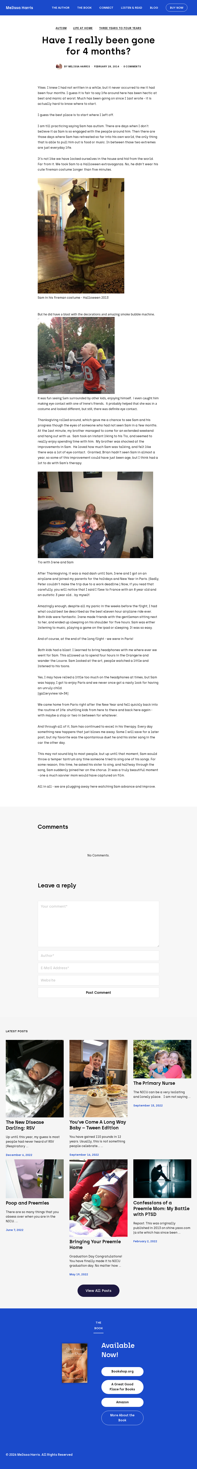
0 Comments (132, 66)
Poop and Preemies (27, 1203)
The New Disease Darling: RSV (25, 1125)
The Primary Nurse (154, 1083)
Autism (61, 28)
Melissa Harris (19, 8)
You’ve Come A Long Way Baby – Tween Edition (97, 1125)
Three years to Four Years (120, 28)
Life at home (83, 28)
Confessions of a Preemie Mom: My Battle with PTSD (161, 1208)
